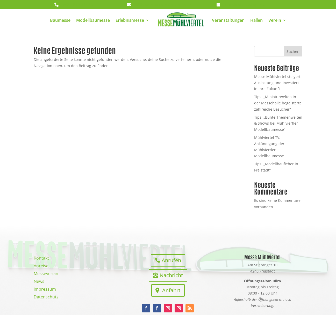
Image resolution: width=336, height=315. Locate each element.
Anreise (41, 266)
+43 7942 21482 (77, 4)
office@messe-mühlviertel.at (164, 4)
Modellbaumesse (93, 20)
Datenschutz (46, 297)
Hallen (256, 20)
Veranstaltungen (228, 20)
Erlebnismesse (130, 20)
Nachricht (171, 275)
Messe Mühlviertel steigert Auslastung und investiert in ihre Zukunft (277, 82)
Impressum (45, 289)
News (39, 282)
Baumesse (60, 20)
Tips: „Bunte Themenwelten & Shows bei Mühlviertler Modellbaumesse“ (278, 123)
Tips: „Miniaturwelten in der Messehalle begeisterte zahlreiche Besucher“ (278, 103)
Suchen (293, 51)
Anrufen (171, 260)
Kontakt (41, 258)
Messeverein (46, 274)
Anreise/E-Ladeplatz (245, 4)
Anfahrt (171, 290)
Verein (274, 20)
